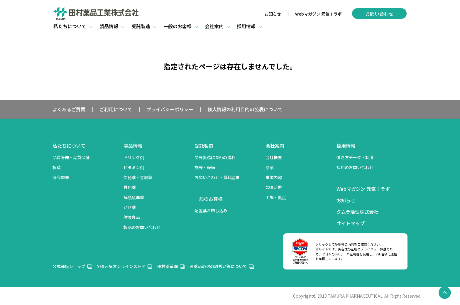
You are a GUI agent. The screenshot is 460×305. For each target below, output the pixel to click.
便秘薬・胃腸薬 (138, 177)
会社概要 (273, 157)
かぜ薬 (130, 207)
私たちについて (69, 145)
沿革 (269, 167)
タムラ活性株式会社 (357, 211)
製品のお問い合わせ (142, 227)
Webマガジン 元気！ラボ (318, 14)
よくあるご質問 (69, 109)
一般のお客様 (209, 198)
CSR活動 (273, 187)
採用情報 (345, 145)
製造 (57, 167)
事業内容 (273, 177)
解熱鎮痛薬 (134, 197)
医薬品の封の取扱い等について (218, 266)
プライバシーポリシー (169, 109)
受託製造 (204, 145)
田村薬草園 (167, 266)
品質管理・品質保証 (71, 157)
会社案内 (274, 145)
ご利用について (115, 109)
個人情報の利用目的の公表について (245, 109)
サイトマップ (350, 223)
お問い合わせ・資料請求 (217, 177)
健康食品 (132, 217)
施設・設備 (205, 167)
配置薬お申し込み (211, 210)
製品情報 (133, 145)
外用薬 (130, 187)
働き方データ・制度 (354, 157)
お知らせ (273, 14)
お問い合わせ (379, 13)
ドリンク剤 (134, 157)
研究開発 (61, 177)
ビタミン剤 (134, 167)
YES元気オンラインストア (121, 266)
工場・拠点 (275, 197)
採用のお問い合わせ (354, 167)
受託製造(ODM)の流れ (215, 157)
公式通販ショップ (69, 266)
